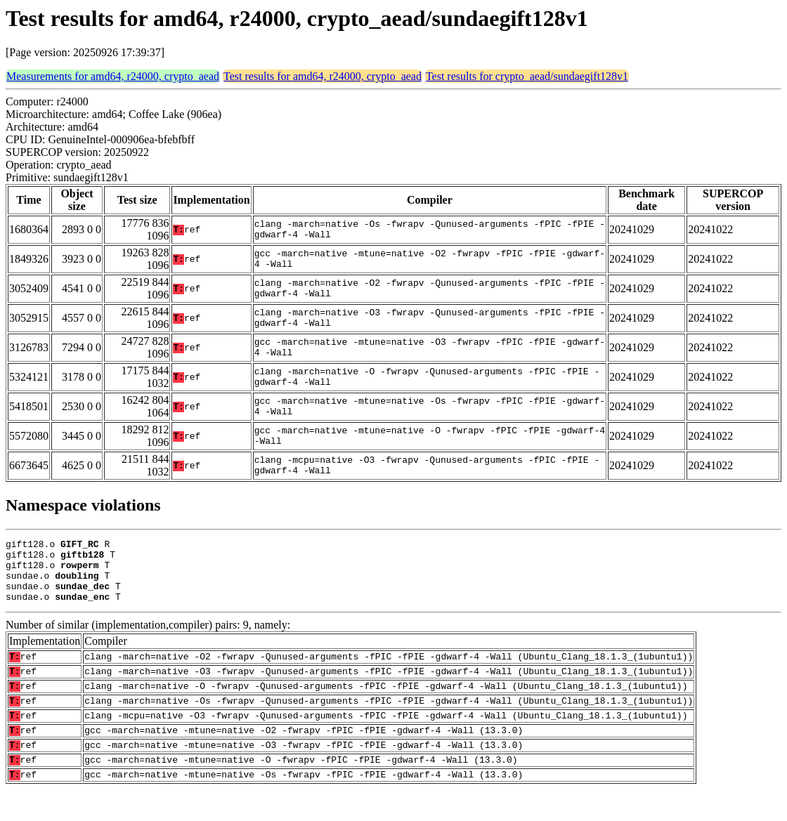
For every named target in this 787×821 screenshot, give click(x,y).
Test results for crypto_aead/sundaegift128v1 (527, 76)
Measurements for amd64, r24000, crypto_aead (112, 76)
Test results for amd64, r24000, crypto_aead (322, 76)
